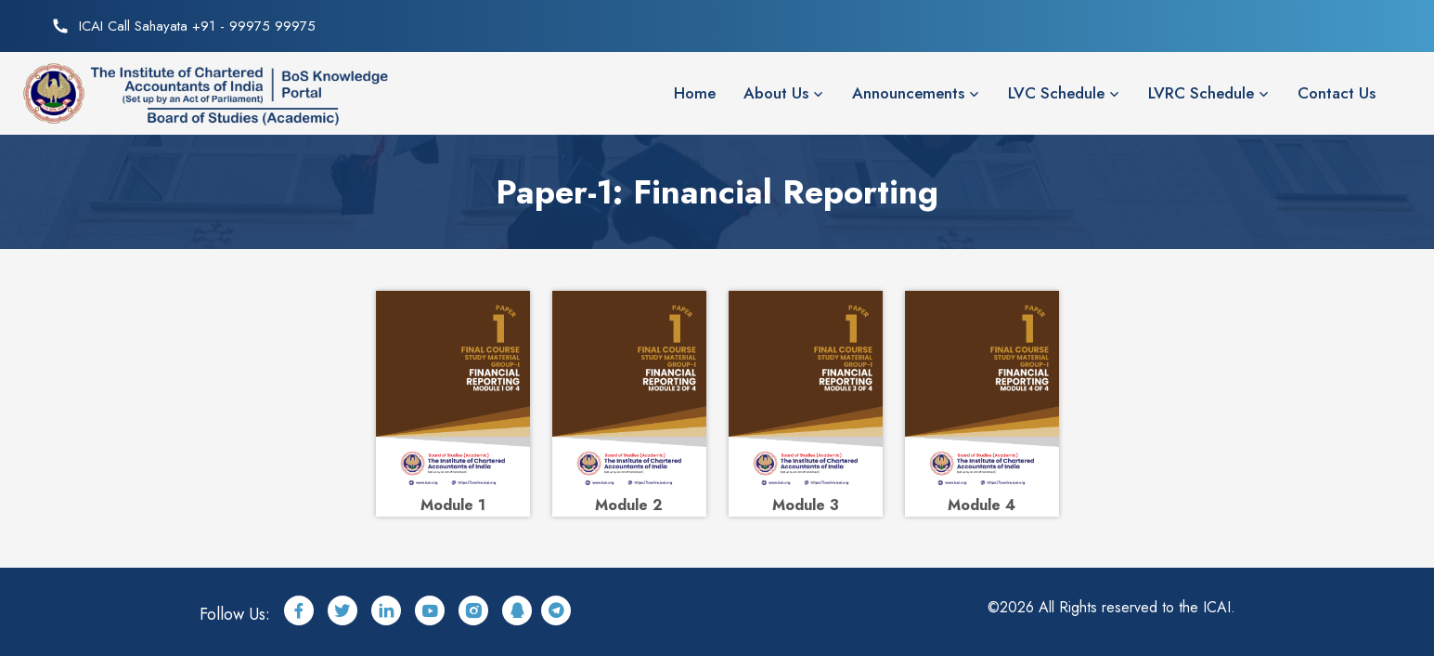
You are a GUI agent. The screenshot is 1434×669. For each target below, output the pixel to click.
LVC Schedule (1056, 93)
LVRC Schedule (1201, 93)
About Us (775, 93)
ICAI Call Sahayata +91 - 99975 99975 (197, 26)
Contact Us (1337, 93)
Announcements (908, 93)
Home (695, 93)
